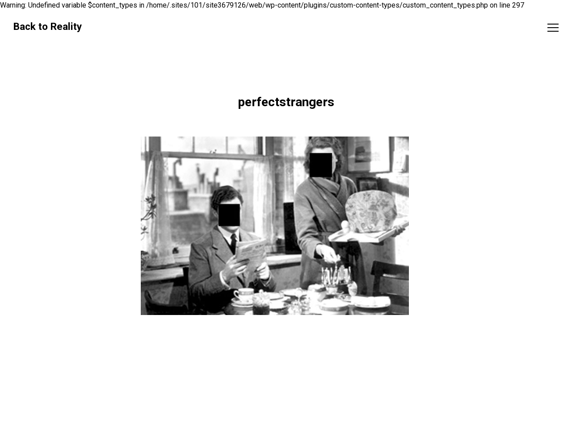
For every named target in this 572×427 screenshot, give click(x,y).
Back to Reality (47, 26)
